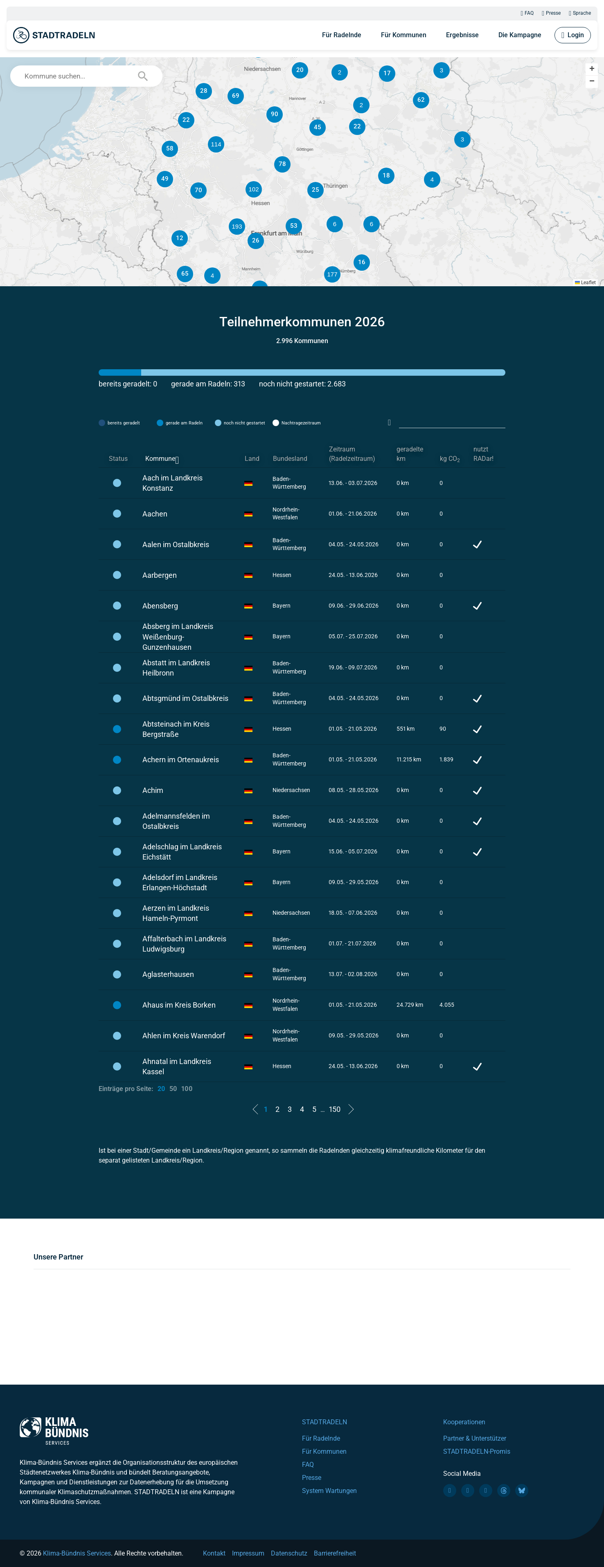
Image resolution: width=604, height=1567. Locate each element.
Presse (551, 13)
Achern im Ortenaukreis (180, 759)
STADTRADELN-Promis (476, 1451)
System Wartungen (329, 1491)
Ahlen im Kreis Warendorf (183, 1035)
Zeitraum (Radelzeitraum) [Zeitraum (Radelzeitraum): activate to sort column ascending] (352, 453)
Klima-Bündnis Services (77, 1553)
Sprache (580, 13)
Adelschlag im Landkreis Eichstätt (182, 851)
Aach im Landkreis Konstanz (172, 483)
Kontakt (214, 1553)
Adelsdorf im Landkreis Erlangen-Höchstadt (179, 882)
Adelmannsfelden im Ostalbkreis (176, 821)
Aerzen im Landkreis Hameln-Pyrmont (175, 913)
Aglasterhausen (168, 974)
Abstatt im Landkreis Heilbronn (176, 667)
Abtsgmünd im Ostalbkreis (185, 698)
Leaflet (585, 282)
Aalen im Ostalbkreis (175, 544)
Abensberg (160, 606)
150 (334, 1109)
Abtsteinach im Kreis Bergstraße (176, 729)
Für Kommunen (403, 35)
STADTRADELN (324, 1422)
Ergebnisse (462, 35)
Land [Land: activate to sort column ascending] (252, 458)
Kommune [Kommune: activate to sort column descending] (160, 458)
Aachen (154, 514)
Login (572, 35)
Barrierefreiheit (335, 1553)
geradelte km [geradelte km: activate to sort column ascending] (410, 453)
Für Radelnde (341, 35)
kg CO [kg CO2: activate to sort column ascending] (450, 459)
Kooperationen (464, 1422)
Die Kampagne (519, 35)
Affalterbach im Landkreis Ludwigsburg (184, 943)
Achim (152, 790)
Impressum (248, 1553)
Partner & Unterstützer (474, 1438)
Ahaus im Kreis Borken (179, 1005)
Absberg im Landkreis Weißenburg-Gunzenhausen (177, 636)
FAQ (527, 13)
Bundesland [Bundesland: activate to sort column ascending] (290, 458)
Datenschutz (289, 1553)
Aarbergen (159, 575)
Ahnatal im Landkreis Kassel (176, 1066)
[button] (371, 224)
